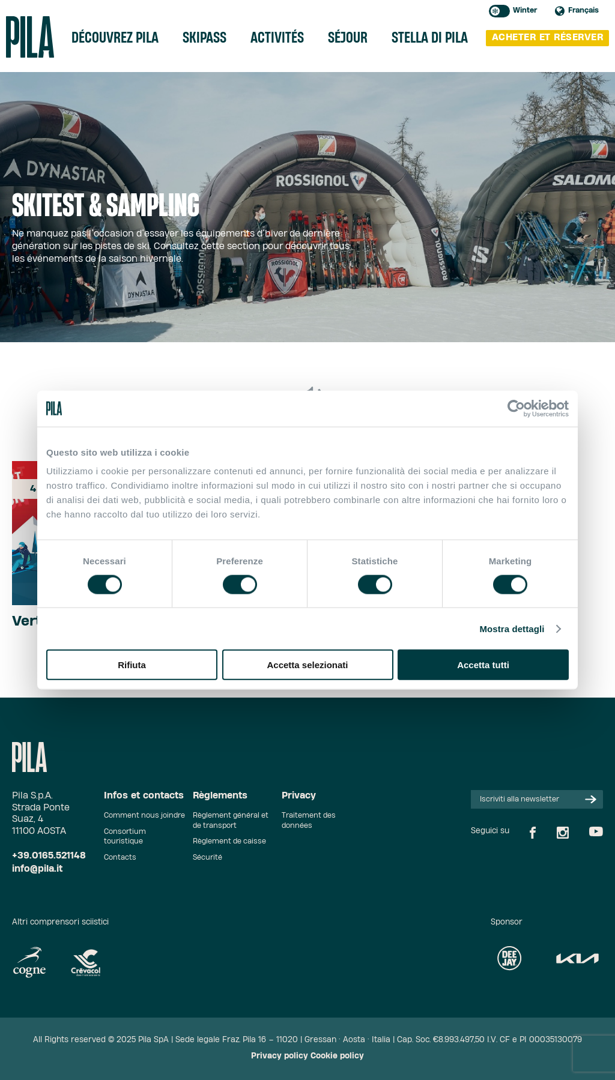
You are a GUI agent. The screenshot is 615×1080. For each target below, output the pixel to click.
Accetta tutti (483, 665)
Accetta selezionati (307, 665)
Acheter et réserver (548, 37)
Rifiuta (132, 665)
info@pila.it (37, 868)
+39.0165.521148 (49, 855)
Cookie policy (337, 1056)
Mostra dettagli (511, 628)
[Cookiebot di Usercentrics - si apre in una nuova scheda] (516, 408)
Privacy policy (279, 1056)
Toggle (499, 11)
